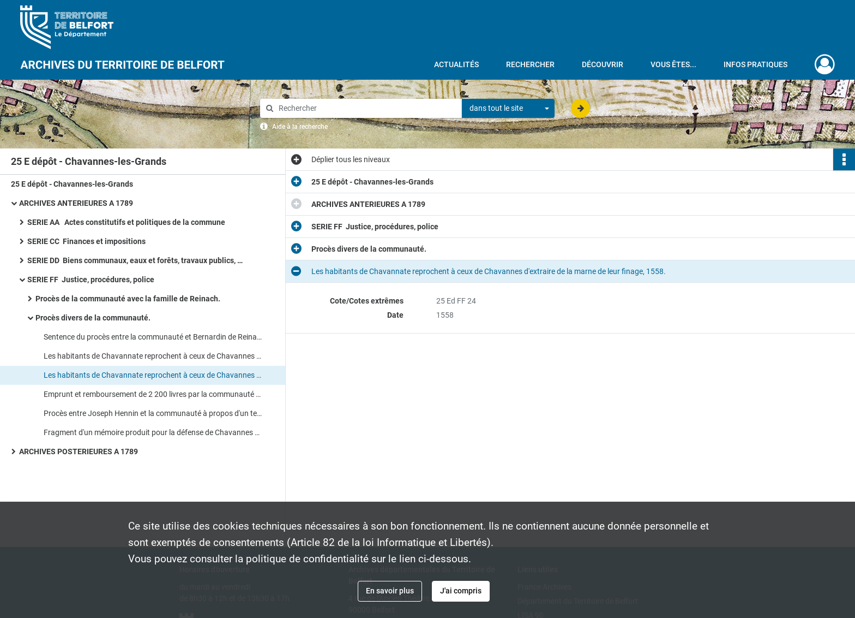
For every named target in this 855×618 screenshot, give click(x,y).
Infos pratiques (755, 64)
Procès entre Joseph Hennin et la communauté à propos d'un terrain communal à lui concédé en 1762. (153, 413)
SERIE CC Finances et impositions (86, 241)
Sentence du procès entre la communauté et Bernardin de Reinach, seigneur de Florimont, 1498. (153, 336)
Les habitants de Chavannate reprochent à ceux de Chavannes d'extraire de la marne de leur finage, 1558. (153, 356)
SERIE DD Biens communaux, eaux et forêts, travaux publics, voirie (136, 260)
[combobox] (508, 108)
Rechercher (530, 64)
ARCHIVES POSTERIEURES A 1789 (78, 451)
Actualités (456, 64)
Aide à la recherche (300, 126)
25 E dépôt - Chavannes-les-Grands (72, 184)
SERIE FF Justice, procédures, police (90, 279)
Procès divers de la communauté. (92, 317)
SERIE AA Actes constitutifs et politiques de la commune (126, 222)
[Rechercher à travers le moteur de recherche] (366, 108)
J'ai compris (460, 590)
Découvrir (602, 64)
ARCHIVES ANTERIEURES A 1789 (76, 203)
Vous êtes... (673, 64)
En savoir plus (390, 590)
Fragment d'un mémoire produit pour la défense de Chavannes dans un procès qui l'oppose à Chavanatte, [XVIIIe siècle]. (153, 432)
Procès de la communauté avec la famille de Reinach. (127, 298)
